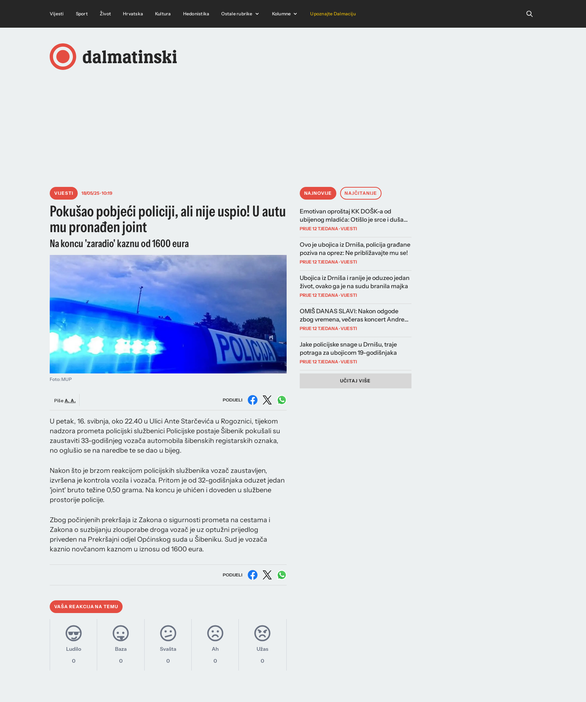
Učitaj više (355, 381)
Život (105, 13)
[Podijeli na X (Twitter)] (267, 399)
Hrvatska (133, 13)
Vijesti (57, 13)
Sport (82, 13)
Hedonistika (196, 13)
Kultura (163, 13)
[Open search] (529, 14)
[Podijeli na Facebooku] (252, 400)
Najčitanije (361, 193)
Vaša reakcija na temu (86, 606)
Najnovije (318, 193)
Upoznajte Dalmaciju (333, 13)
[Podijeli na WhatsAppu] (282, 400)
